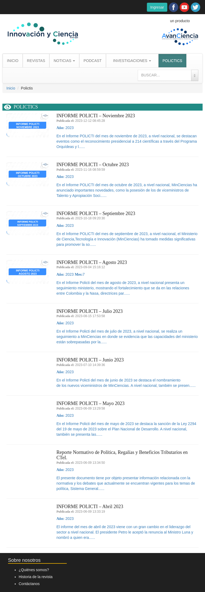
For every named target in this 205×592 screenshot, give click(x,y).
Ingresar (157, 7)
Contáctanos (29, 584)
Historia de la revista (36, 577)
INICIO (12, 61)
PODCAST (93, 61)
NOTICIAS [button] (64, 61)
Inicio (10, 88)
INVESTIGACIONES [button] (132, 61)
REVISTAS (36, 61)
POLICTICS (172, 61)
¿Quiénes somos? (34, 570)
